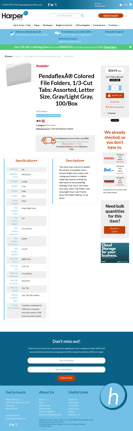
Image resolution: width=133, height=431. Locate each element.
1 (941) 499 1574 (9, 4)
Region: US (72, 415)
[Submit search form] (82, 15)
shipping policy (68, 144)
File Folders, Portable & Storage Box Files (42, 56)
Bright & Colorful (64, 25)
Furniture (113, 25)
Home (8, 56)
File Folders (69, 56)
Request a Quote (114, 230)
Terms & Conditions (47, 412)
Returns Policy (45, 406)
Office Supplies (83, 25)
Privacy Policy (73, 409)
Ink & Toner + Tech (22, 25)
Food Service (99, 25)
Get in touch (111, 15)
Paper (37, 25)
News (41, 403)
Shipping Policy (45, 409)
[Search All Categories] (66, 15)
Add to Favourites (115, 107)
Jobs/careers (73, 406)
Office (18, 56)
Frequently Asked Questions (50, 415)
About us (42, 400)
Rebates (71, 412)
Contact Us (72, 400)
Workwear (48, 25)
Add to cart (115, 95)
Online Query (73, 403)
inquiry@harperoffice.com (30, 4)
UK (79, 415)
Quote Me (114, 101)
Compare (109, 113)
